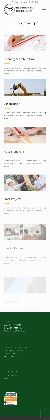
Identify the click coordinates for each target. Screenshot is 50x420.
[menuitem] (42, 9)
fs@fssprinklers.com (19, 2)
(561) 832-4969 (19, 331)
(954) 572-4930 (16, 328)
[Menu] (42, 9)
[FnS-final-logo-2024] (21, 9)
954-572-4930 (33, 2)
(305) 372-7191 (19, 325)
